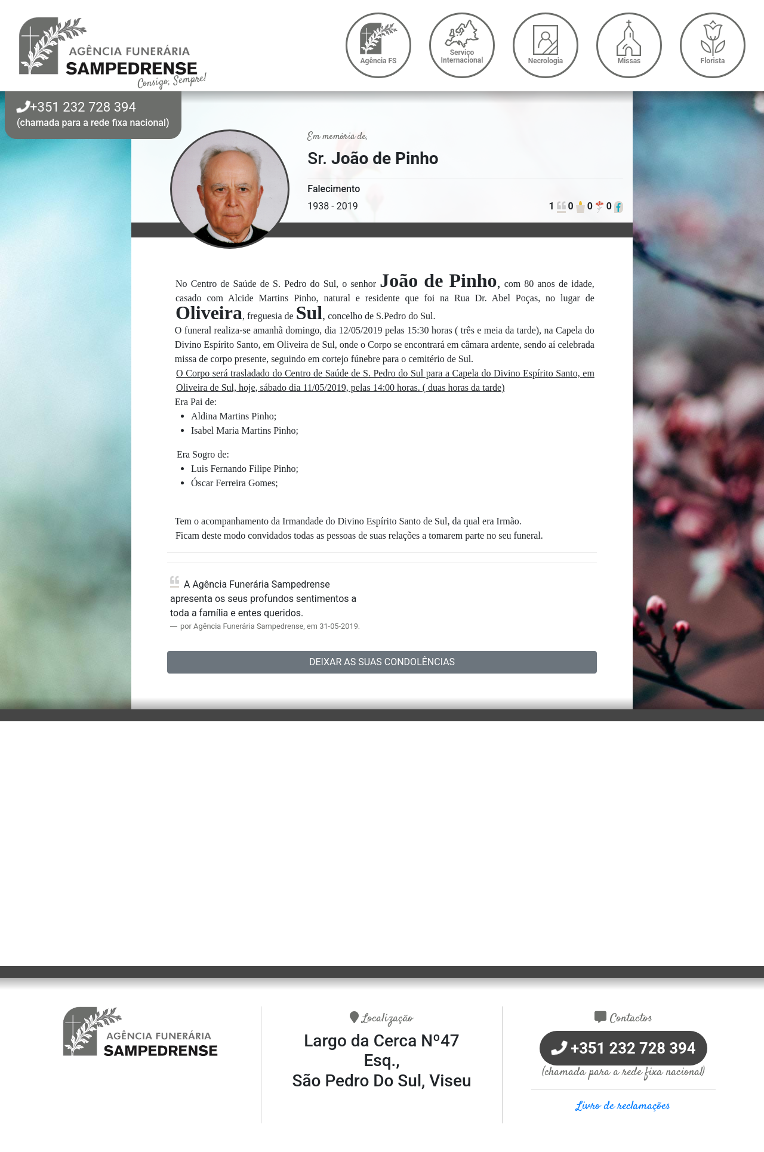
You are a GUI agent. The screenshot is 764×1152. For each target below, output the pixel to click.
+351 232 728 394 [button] (76, 107)
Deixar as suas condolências (382, 662)
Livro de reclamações (623, 1106)
